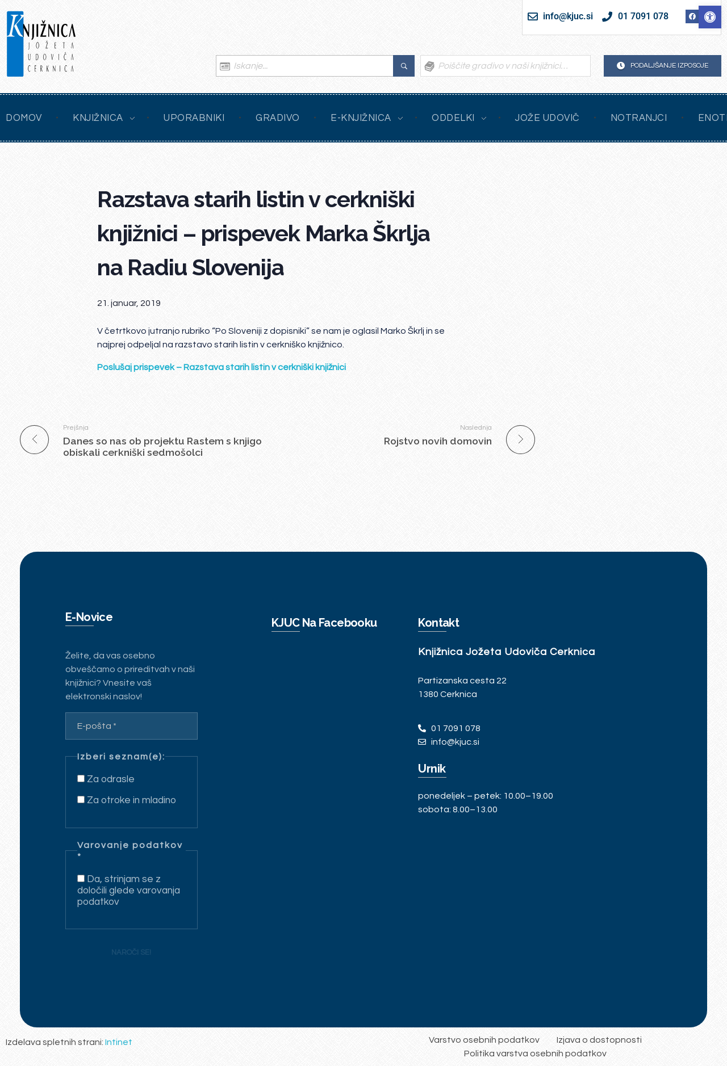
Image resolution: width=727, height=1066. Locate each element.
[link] (710, 17)
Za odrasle (106, 779)
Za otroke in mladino (126, 800)
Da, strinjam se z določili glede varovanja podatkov (128, 890)
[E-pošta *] (131, 726)
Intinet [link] (118, 1042)
